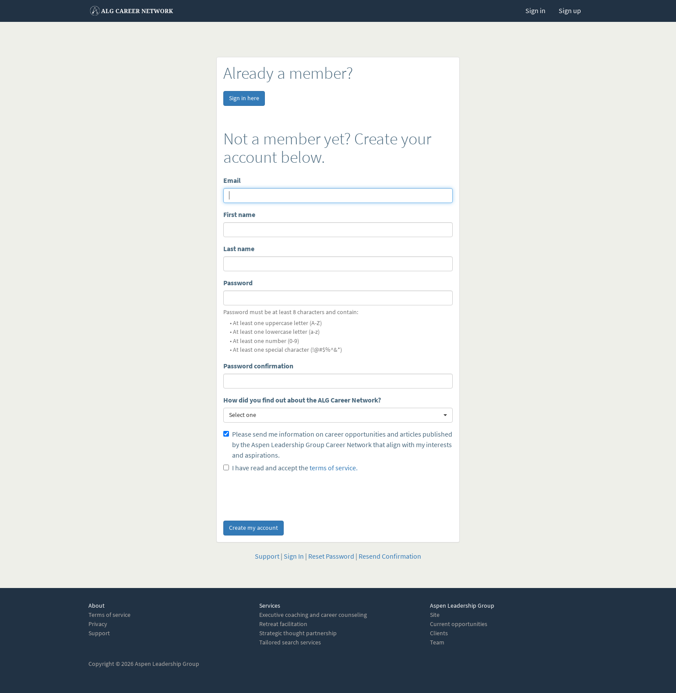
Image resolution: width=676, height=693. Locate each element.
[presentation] (289, 495)
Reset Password (331, 556)
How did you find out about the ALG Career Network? (302, 400)
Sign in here (244, 98)
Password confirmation (258, 366)
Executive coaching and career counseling (313, 615)
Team (437, 642)
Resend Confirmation (390, 556)
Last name (238, 248)
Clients (439, 633)
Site (435, 615)
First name (239, 214)
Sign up (570, 10)
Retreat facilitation (283, 624)
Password (238, 282)
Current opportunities (458, 624)
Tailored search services (290, 642)
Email (232, 180)
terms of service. (334, 467)
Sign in (535, 10)
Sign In (294, 556)
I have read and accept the (290, 467)
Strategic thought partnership (298, 633)
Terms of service (109, 615)
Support (267, 556)
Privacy (97, 624)
